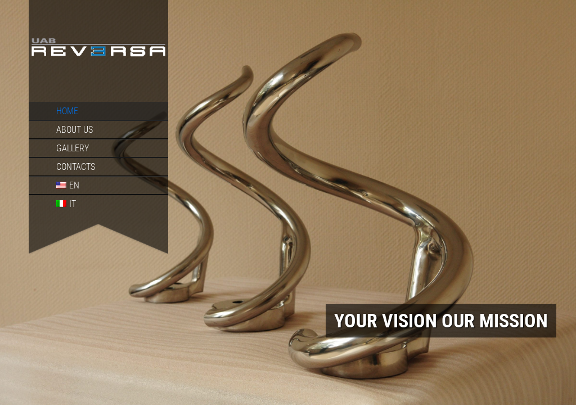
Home (67, 111)
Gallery (72, 148)
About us (74, 129)
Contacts (75, 166)
